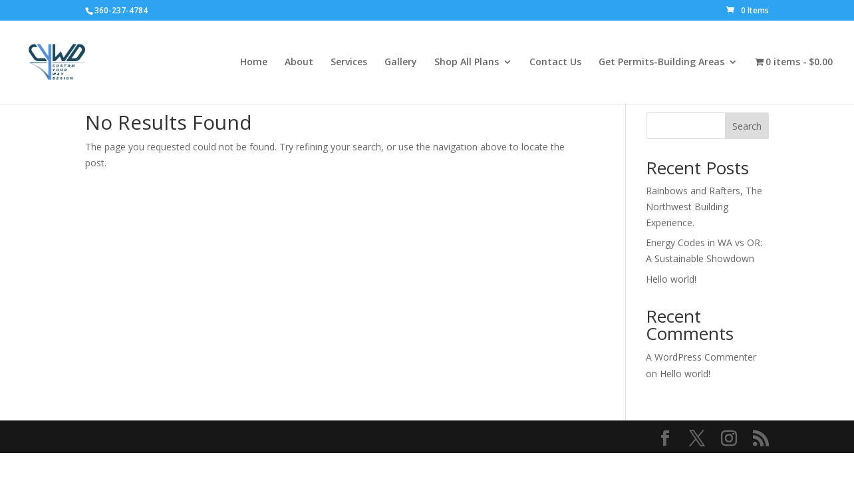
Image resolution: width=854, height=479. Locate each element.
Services (349, 62)
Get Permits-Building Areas (661, 62)
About (299, 62)
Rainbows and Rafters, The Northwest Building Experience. (704, 206)
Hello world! (671, 279)
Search (747, 126)
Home (253, 62)
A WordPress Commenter (701, 357)
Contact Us (555, 62)
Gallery (400, 62)
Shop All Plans (466, 62)
